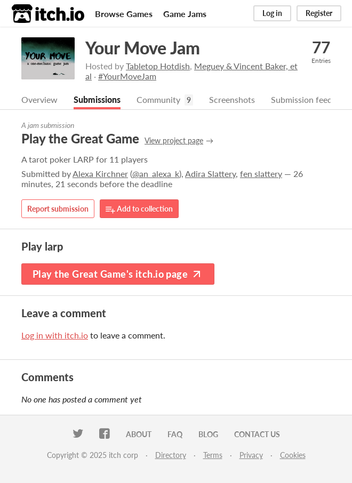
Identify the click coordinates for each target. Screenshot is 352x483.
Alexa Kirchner (100, 173)
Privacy (251, 455)
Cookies (293, 455)
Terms (212, 455)
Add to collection (139, 209)
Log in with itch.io (54, 335)
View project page (174, 140)
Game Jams (184, 14)
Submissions (97, 99)
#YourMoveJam (127, 76)
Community (158, 99)
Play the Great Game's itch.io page (118, 274)
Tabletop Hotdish (158, 66)
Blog (208, 434)
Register (319, 13)
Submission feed (301, 99)
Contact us (257, 434)
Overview (39, 99)
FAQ (174, 434)
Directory (170, 455)
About (138, 434)
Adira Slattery (210, 173)
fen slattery (261, 173)
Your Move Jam (142, 47)
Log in (272, 13)
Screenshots (232, 99)
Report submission (58, 208)
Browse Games (124, 14)
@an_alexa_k (155, 173)
